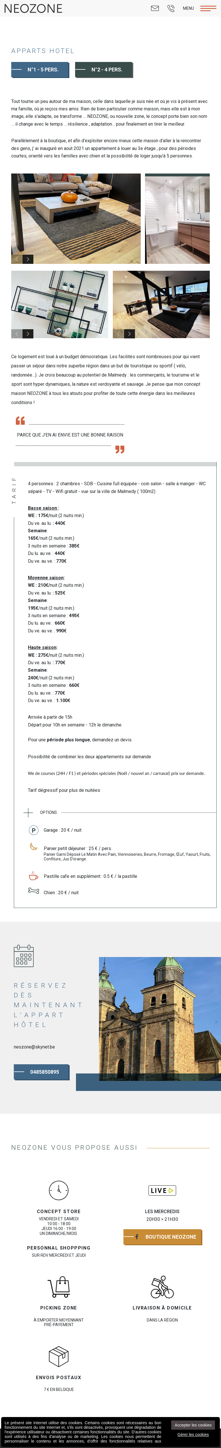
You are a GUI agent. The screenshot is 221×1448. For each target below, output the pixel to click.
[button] (27, 259)
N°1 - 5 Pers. (43, 70)
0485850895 (44, 1072)
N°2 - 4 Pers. (107, 70)
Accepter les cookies (193, 1425)
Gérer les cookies (193, 1434)
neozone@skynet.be (34, 1047)
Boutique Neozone (165, 1237)
